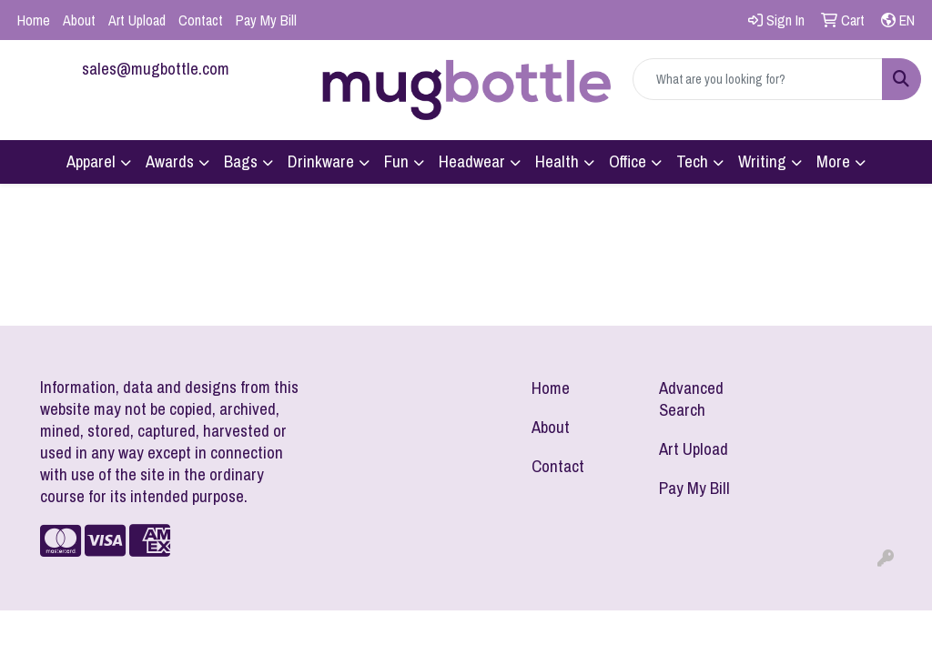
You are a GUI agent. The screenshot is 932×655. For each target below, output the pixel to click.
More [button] (833, 161)
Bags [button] (241, 161)
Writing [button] (762, 161)
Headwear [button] (472, 161)
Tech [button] (692, 161)
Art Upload (137, 20)
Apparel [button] (91, 161)
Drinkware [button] (321, 161)
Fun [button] (396, 161)
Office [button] (627, 161)
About (79, 20)
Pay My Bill (266, 20)
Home (33, 20)
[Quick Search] (758, 79)
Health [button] (557, 161)
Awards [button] (170, 161)
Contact (200, 20)
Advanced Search (691, 399)
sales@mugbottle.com (155, 68)
